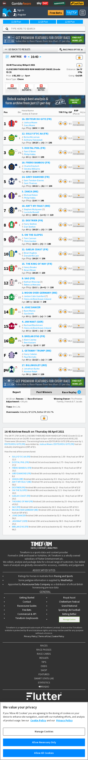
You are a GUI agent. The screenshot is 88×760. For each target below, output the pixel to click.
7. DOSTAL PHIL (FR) (33, 148)
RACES (44, 645)
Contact (27, 601)
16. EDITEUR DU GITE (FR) (37, 119)
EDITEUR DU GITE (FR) (15, 444)
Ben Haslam (30, 342)
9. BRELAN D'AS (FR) (33, 336)
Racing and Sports (63, 576)
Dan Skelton (30, 226)
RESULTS (44, 658)
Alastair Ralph (30, 371)
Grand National (69, 605)
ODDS (44, 666)
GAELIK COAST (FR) (21, 495)
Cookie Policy (58, 636)
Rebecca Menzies (32, 284)
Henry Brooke (30, 267)
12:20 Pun (43, 21)
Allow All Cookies (44, 755)
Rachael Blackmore (33, 325)
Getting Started (26, 597)
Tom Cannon (30, 238)
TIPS (43, 662)
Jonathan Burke (31, 368)
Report (17, 392)
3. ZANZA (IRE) (30, 191)
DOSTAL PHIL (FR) (20, 462)
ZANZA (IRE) (17, 479)
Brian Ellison (30, 270)
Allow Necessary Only (44, 744)
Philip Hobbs (29, 154)
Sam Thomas (30, 183)
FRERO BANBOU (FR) (21, 467)
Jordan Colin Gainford (34, 296)
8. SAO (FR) (28, 278)
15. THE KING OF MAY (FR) (37, 263)
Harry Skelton (30, 223)
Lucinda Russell (31, 212)
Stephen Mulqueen (33, 209)
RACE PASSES (43, 649)
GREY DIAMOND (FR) (21, 473)
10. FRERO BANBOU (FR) (36, 162)
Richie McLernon (32, 137)
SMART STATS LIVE (44, 678)
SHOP (44, 670)
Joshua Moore (30, 122)
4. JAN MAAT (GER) (32, 321)
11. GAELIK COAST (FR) (35, 249)
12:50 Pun (70, 21)
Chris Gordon (30, 241)
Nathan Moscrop (32, 281)
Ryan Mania (29, 310)
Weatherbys (66, 580)
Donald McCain (31, 255)
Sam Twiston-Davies (34, 180)
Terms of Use (44, 636)
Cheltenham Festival (69, 601)
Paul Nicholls (30, 356)
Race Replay (71, 392)
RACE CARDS (44, 653)
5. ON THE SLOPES (32, 234)
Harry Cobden (30, 354)
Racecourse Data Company (36, 584)
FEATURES (44, 674)
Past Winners (44, 392)
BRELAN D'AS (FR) (20, 526)
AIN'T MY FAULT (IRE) (22, 481)
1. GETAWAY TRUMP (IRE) (36, 350)
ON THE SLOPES (19, 490)
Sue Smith (29, 313)
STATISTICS (44, 682)
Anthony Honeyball (33, 139)
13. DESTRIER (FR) (32, 220)
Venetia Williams (32, 168)
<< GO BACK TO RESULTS (17, 49)
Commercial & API (26, 614)
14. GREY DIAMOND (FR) (36, 177)
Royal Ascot (69, 597)
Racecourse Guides (26, 605)
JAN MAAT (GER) (19, 521)
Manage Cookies (69, 619)
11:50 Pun (16, 21)
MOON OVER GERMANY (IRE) (25, 509)
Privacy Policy (30, 636)
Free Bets (56, 13)
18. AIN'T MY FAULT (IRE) (36, 206)
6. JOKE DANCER (31, 307)
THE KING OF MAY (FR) (22, 501)
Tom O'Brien (30, 151)
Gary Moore (29, 125)
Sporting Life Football (69, 610)
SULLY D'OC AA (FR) (21, 456)
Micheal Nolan (31, 195)
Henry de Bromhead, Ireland (37, 299)
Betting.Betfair (69, 614)
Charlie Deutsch (31, 166)
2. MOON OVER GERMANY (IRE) (39, 292)
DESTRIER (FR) (18, 487)
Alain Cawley (30, 339)
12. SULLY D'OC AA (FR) (35, 133)
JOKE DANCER (19, 515)
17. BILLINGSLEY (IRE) (34, 365)
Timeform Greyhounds (26, 618)
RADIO (44, 686)
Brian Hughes (30, 252)
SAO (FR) (16, 507)
